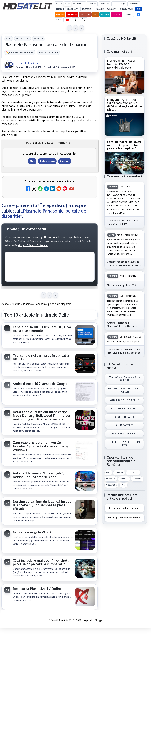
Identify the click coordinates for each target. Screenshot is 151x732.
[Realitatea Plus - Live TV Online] (85, 597)
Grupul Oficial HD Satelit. (33, 245)
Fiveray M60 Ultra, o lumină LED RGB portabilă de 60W (121, 64)
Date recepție (119, 4)
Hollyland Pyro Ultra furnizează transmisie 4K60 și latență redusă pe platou (124, 104)
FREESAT (119, 472)
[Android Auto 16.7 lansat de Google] (85, 392)
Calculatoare (126, 9)
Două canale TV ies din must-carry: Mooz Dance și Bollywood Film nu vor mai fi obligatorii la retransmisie (42, 415)
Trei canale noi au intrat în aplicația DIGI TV (41, 357)
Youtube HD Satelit (124, 408)
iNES (95, 14)
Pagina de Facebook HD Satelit (124, 378)
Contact (128, 14)
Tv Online (99, 9)
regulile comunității (50, 237)
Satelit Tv (104, 4)
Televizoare (22, 38)
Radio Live (111, 9)
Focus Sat (85, 14)
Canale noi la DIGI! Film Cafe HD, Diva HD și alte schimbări (42, 329)
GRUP (58, 19)
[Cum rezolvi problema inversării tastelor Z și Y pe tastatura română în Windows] (85, 451)
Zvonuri (38, 38)
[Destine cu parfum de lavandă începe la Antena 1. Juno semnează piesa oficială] (85, 510)
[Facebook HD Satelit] (138, 14)
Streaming (134, 4)
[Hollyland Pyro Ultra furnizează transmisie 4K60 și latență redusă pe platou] (124, 124)
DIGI (138, 9)
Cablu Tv (92, 4)
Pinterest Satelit (124, 433)
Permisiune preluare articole (124, 507)
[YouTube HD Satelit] (67, 19)
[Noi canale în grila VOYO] (85, 540)
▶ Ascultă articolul (48, 52)
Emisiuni (60, 9)
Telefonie (86, 9)
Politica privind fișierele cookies (124, 517)
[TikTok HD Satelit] (75, 19)
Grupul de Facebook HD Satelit (124, 390)
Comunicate (78, 4)
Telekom (116, 14)
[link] (49, 335)
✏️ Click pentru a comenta (19, 52)
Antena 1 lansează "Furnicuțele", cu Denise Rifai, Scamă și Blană (40, 475)
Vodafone (72, 14)
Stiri (8, 38)
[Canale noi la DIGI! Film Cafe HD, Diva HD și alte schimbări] (85, 335)
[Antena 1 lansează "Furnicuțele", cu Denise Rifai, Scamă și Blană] (85, 481)
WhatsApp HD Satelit (124, 400)
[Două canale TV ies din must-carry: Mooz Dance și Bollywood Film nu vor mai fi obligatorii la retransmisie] (85, 420)
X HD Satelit (124, 425)
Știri (67, 4)
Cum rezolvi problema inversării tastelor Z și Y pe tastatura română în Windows (42, 446)
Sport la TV (72, 9)
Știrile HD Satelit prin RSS (124, 443)
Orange (60, 14)
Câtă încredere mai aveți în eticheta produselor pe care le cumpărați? (41, 562)
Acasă (59, 4)
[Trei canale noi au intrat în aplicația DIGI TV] (85, 364)
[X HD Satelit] (83, 19)
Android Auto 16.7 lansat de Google (40, 383)
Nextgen (105, 14)
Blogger (99, 620)
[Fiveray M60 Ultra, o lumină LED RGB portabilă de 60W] (124, 82)
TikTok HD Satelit (124, 416)
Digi (108, 472)
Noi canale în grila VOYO (32, 532)
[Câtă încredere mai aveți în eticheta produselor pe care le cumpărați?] (85, 569)
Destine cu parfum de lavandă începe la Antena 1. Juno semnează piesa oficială (42, 505)
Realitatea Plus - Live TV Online (37, 588)
